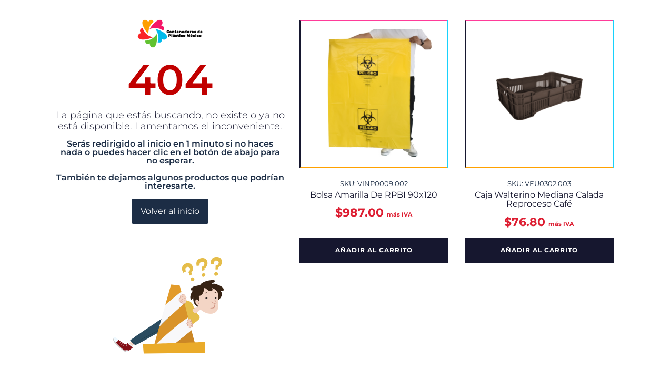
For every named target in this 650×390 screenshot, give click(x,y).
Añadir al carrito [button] (374, 250)
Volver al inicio (170, 211)
